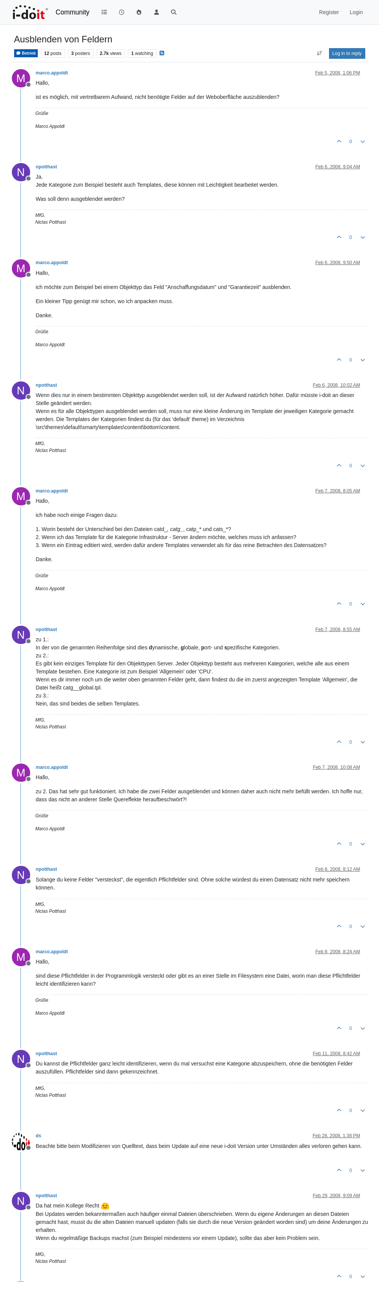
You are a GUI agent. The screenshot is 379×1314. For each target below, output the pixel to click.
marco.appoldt (52, 73)
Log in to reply (347, 53)
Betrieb (26, 53)
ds (38, 1135)
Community (73, 12)
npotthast (46, 166)
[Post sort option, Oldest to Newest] (319, 53)
